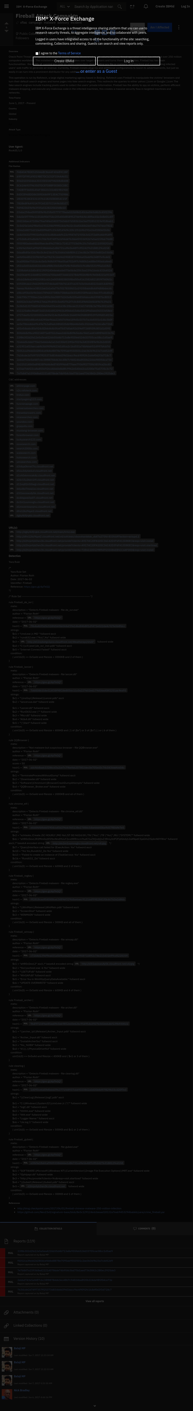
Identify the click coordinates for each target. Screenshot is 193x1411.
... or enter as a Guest (96, 71)
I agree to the (60, 53)
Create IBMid (64, 61)
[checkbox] (37, 53)
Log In (128, 61)
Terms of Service (69, 53)
